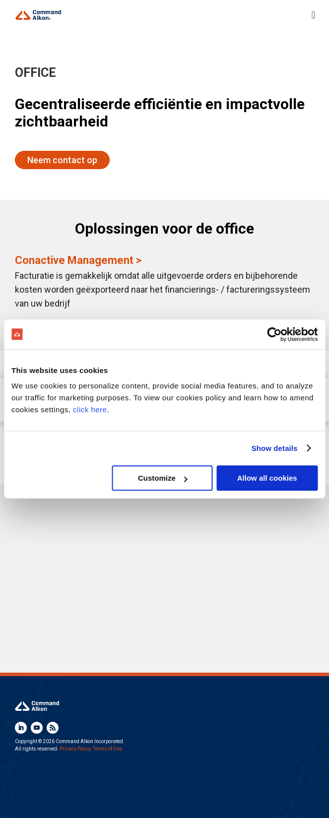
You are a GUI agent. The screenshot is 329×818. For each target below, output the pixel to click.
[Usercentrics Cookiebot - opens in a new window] (274, 334)
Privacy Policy (75, 749)
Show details (275, 448)
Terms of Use (107, 749)
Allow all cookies (267, 478)
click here (90, 409)
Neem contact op (62, 160)
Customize (163, 478)
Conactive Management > (78, 260)
